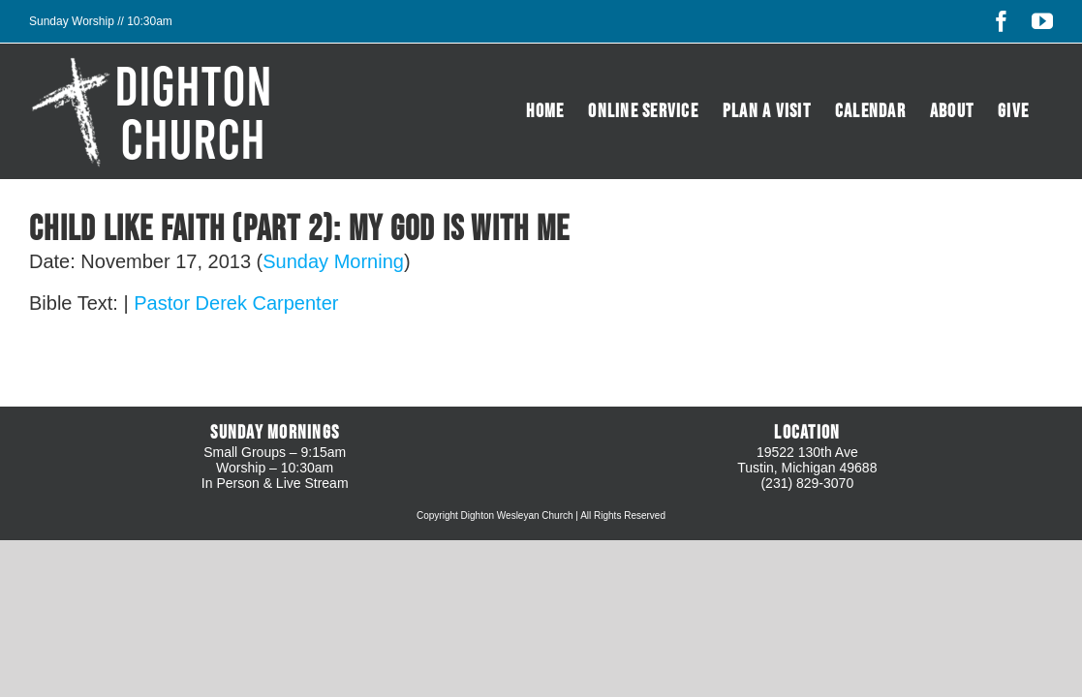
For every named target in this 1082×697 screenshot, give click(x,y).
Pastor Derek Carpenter (236, 303)
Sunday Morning (333, 261)
